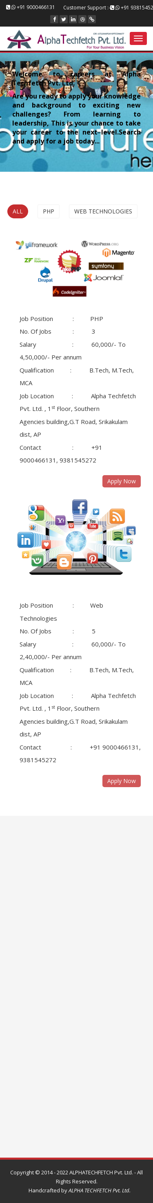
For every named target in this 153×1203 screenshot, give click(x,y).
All (18, 211)
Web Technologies (103, 211)
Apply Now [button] (121, 781)
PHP (48, 211)
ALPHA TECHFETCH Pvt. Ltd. (99, 1190)
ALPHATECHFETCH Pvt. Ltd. (101, 1172)
